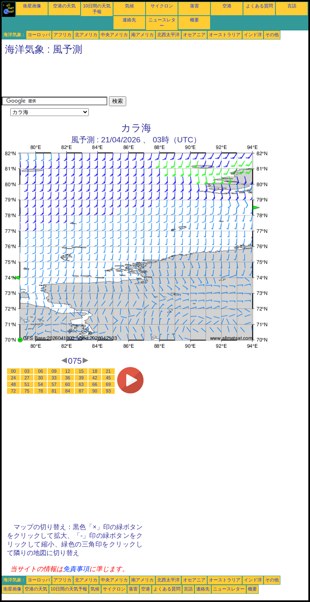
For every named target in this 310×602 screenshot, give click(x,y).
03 (27, 371)
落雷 (194, 5)
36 (67, 377)
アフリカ (62, 34)
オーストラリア (225, 34)
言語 (291, 5)
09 (54, 371)
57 (54, 384)
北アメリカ (86, 34)
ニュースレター (229, 588)
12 (67, 371)
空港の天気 (64, 5)
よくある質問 (259, 5)
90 (95, 390)
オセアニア (194, 34)
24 (13, 377)
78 (40, 390)
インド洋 (253, 34)
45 (108, 377)
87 (81, 390)
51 (27, 384)
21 (108, 371)
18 (95, 371)
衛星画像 (32, 5)
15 (81, 371)
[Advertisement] (151, 77)
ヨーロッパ (39, 34)
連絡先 (129, 19)
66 (95, 384)
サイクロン (161, 5)
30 (40, 377)
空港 (226, 5)
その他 (272, 34)
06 (40, 371)
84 (67, 390)
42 (95, 377)
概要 (194, 19)
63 (81, 384)
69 (108, 384)
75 (27, 390)
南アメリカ (142, 34)
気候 (129, 5)
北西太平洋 (168, 34)
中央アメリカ (114, 34)
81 (54, 390)
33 (54, 377)
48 (13, 384)
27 (27, 377)
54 (40, 384)
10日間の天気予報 (69, 588)
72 (13, 390)
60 (67, 384)
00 (13, 371)
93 (108, 390)
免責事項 (76, 568)
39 (81, 377)
